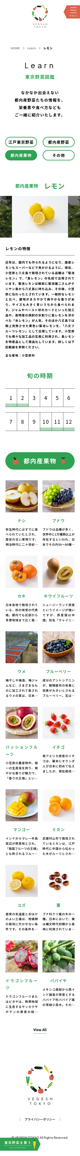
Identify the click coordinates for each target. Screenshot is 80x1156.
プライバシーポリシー (40, 1119)
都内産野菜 (58, 142)
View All (40, 1029)
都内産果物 (21, 155)
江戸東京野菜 (21, 142)
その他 (58, 155)
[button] (71, 216)
